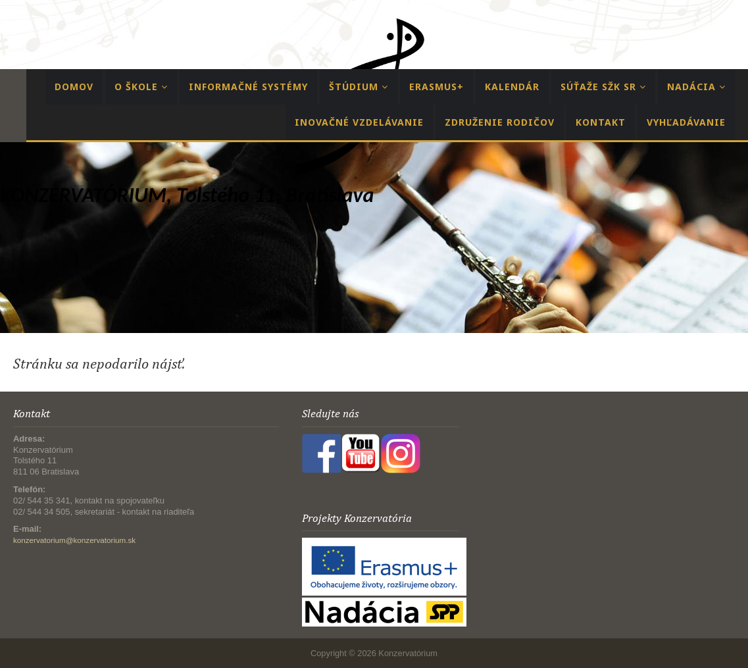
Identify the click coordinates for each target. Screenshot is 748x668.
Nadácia (696, 86)
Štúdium (358, 86)
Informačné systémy (248, 86)
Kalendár (512, 86)
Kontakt (601, 122)
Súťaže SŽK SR (603, 86)
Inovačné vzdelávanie (359, 122)
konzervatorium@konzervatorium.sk (74, 540)
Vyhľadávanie (686, 122)
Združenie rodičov (500, 122)
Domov (74, 86)
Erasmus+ (436, 86)
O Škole (141, 86)
